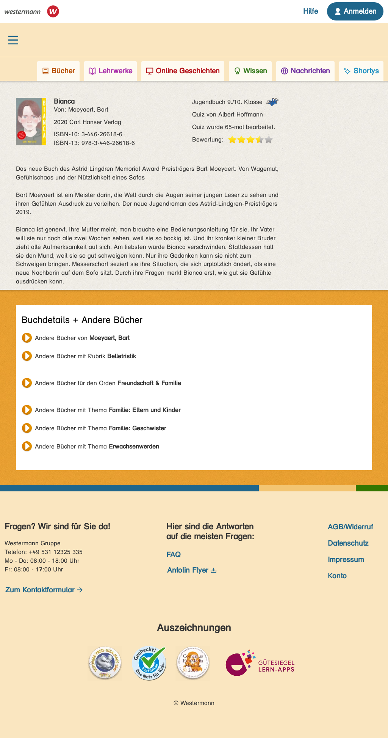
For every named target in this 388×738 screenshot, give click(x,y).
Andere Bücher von (82, 337)
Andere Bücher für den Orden (108, 383)
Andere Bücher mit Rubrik (85, 356)
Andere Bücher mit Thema (107, 410)
